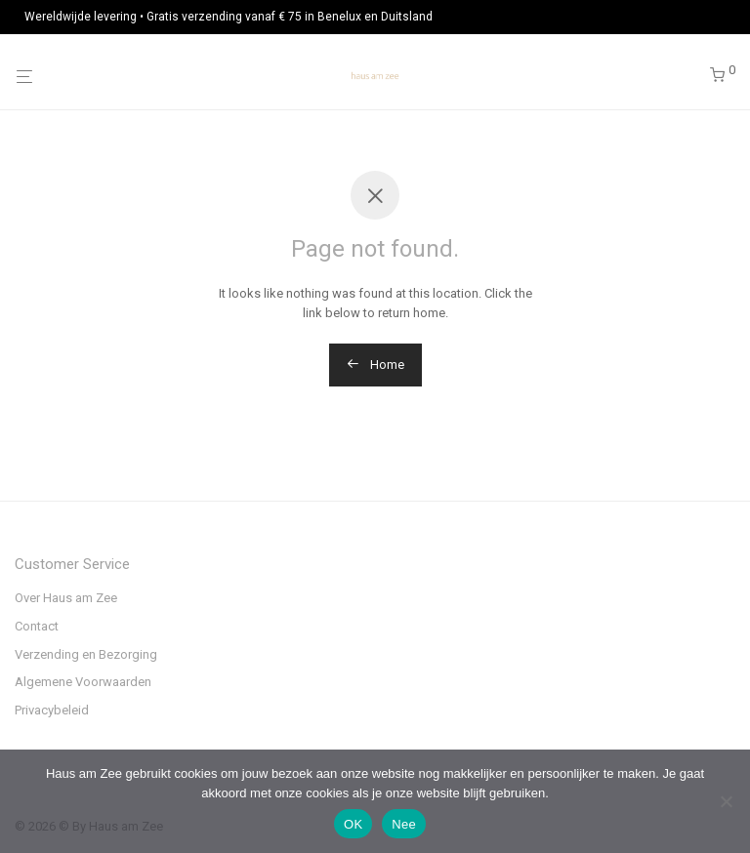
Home (375, 364)
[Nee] (725, 801)
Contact (37, 626)
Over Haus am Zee (66, 597)
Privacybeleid (52, 710)
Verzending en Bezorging (86, 654)
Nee (404, 824)
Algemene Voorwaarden (83, 681)
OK (353, 824)
